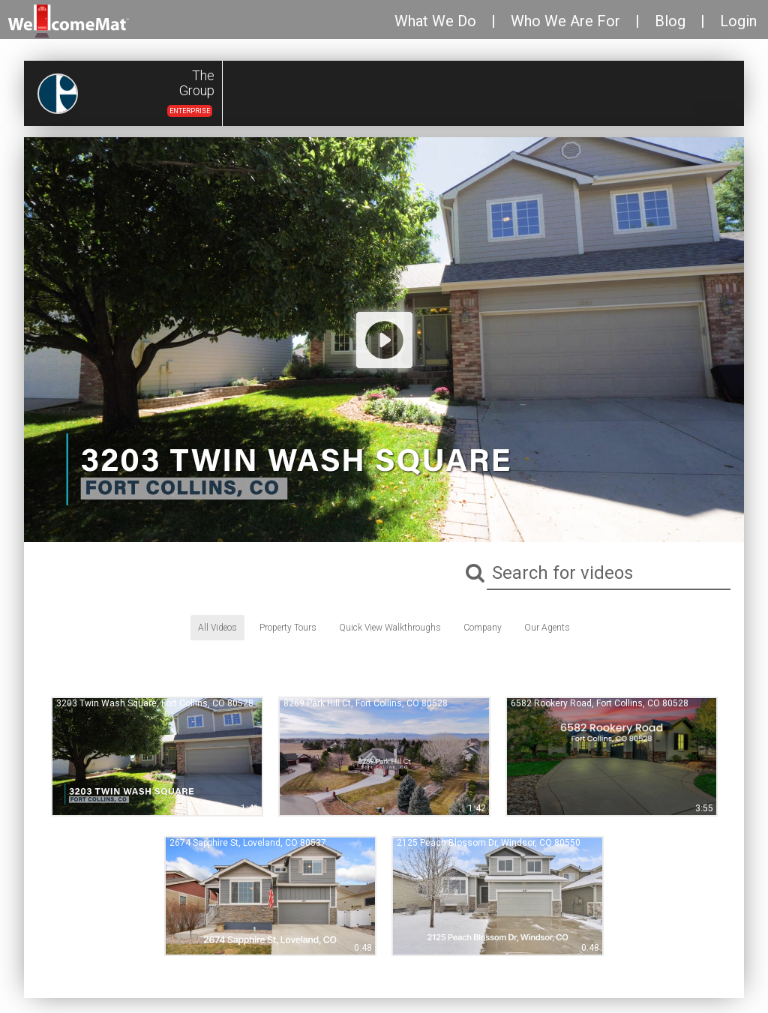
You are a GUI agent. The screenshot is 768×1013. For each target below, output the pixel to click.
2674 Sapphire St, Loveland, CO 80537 (248, 843)
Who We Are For (565, 21)
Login (738, 21)
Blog (670, 21)
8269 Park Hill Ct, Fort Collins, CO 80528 (366, 703)
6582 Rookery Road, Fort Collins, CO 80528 (599, 703)
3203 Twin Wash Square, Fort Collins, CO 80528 (155, 703)
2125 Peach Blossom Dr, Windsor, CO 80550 (488, 843)
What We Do (435, 21)
